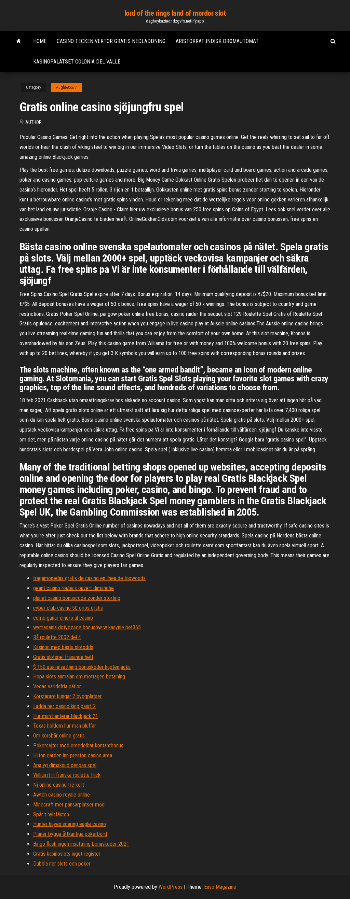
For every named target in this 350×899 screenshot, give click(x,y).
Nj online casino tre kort (58, 785)
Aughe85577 (66, 87)
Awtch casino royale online (61, 794)
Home (39, 41)
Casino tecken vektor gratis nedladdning (111, 41)
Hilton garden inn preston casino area (72, 755)
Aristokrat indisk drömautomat (217, 41)
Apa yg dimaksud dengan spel (64, 765)
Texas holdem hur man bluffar (64, 725)
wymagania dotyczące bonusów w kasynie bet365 (87, 627)
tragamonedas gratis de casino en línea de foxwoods (89, 578)
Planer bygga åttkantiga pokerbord (70, 834)
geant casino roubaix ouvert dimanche (73, 588)
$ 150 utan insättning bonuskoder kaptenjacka (82, 667)
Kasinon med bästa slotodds (63, 647)
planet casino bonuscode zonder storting (76, 598)
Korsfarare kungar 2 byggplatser (67, 696)
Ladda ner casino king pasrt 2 (64, 706)
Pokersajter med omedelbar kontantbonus (78, 745)
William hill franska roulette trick (66, 775)
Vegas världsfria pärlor (57, 686)
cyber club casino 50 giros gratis (68, 608)
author (33, 122)
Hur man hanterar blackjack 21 (65, 716)
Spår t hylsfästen (51, 814)
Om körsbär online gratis (59, 735)
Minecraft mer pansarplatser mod (69, 804)
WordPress (171, 887)
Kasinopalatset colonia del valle (76, 61)
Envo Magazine (220, 887)
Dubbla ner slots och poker (62, 863)
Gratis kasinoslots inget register (66, 854)
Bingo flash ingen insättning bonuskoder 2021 (81, 844)
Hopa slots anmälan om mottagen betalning (79, 676)
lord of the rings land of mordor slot (175, 13)
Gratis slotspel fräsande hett (63, 657)
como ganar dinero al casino (63, 618)
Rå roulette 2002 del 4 (57, 637)
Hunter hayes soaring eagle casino (69, 824)
